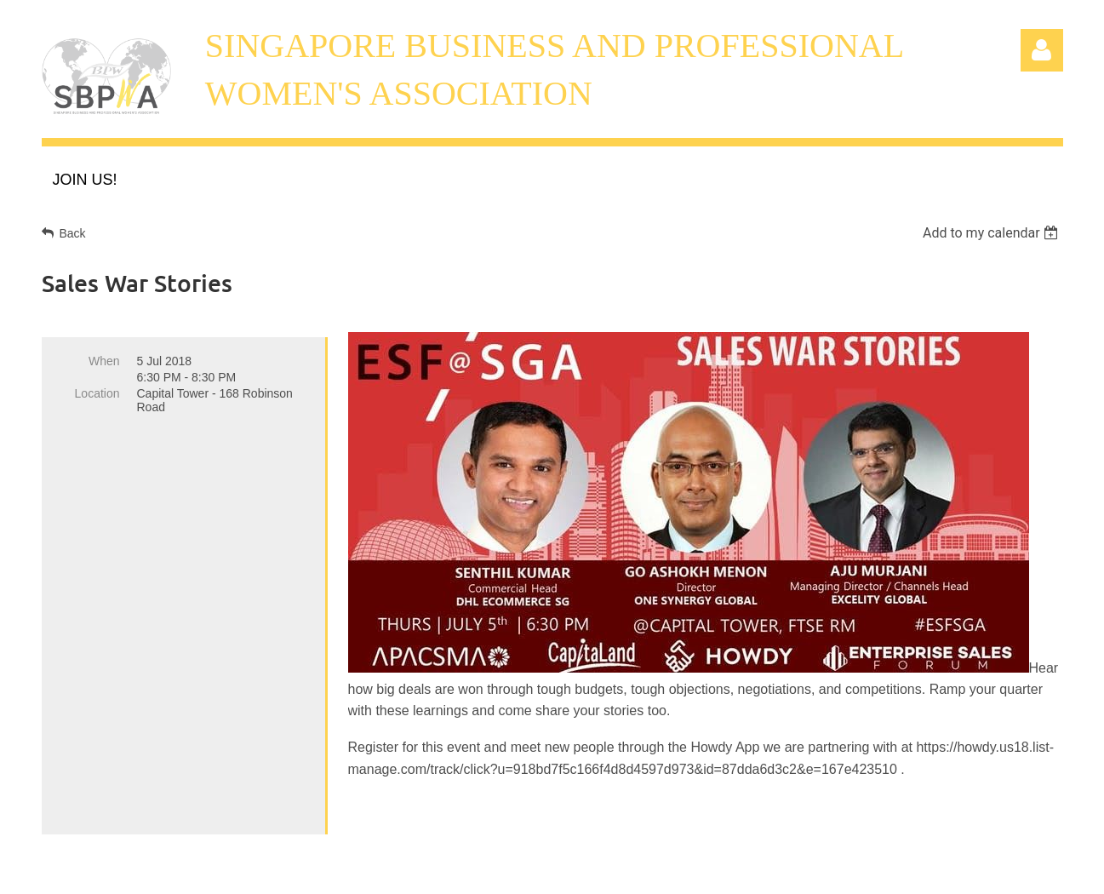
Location (97, 393)
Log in (1042, 50)
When (104, 361)
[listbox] (993, 233)
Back (73, 233)
